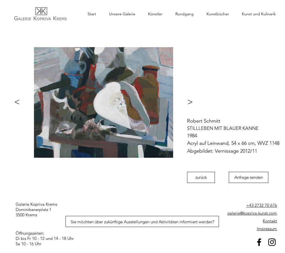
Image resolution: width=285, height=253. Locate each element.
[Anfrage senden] (248, 177)
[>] (192, 102)
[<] (14, 102)
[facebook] (259, 242)
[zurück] (201, 177)
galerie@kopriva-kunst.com (252, 213)
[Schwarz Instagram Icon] (272, 242)
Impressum (267, 228)
